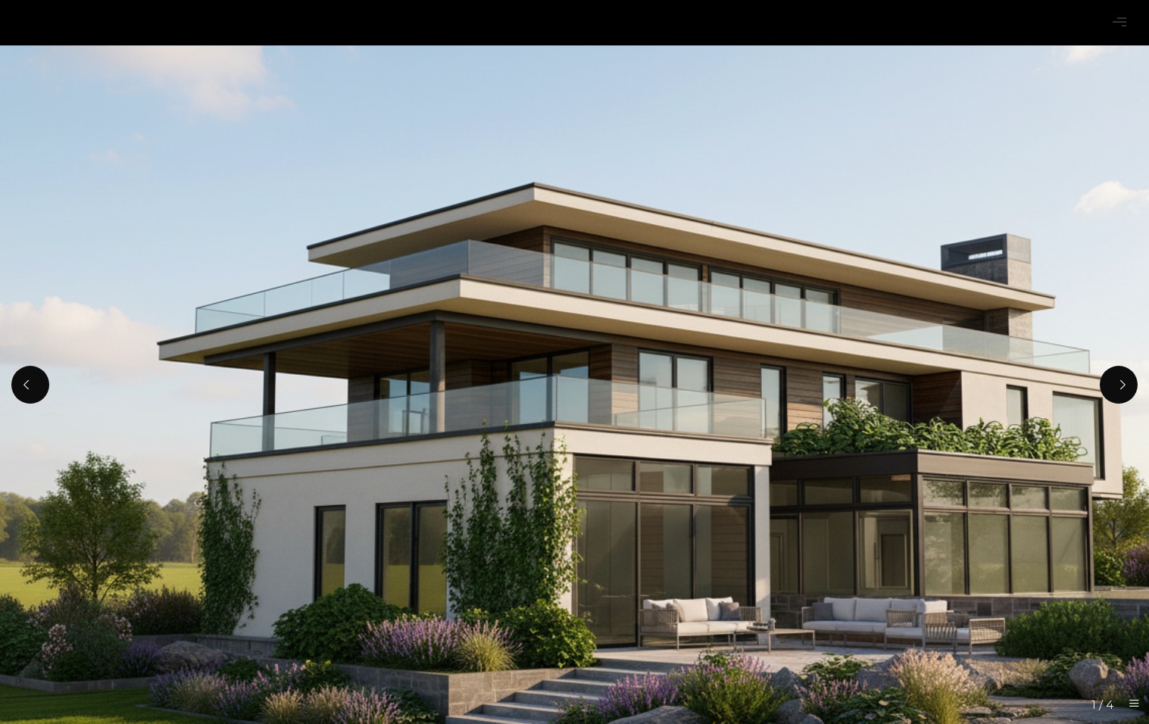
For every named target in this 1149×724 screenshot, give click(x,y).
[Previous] (30, 385)
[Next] (1119, 385)
